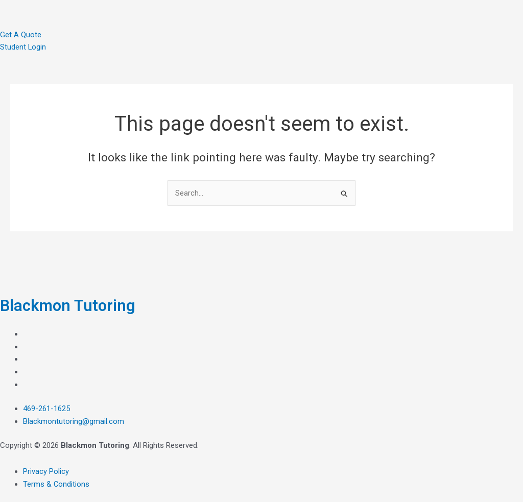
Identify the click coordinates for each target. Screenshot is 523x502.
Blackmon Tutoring (69, 305)
